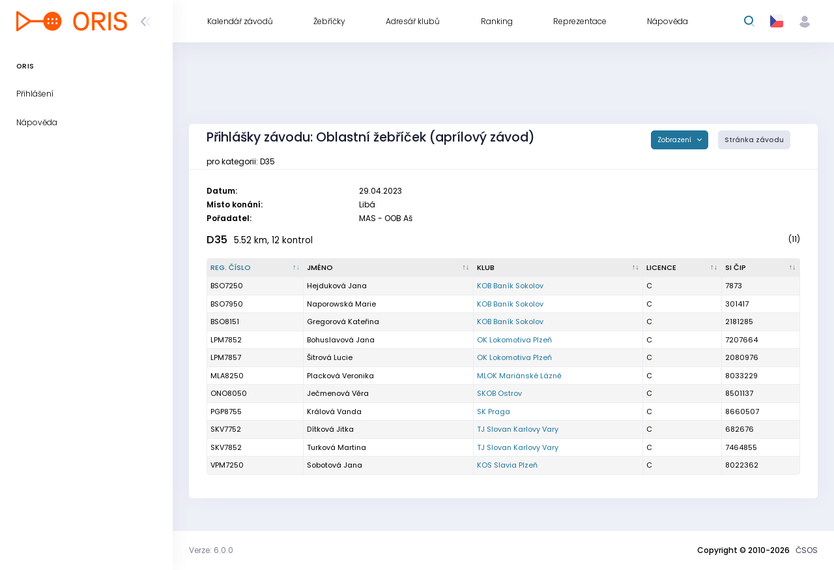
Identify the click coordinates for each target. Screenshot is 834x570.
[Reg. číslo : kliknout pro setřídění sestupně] (255, 268)
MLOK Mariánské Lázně (519, 375)
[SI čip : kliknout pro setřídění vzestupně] (761, 268)
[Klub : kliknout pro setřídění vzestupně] (558, 268)
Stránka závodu (754, 140)
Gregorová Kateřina (343, 321)
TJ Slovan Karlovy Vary (517, 429)
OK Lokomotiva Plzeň (514, 340)
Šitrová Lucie (329, 357)
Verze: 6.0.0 (211, 550)
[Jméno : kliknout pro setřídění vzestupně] (388, 268)
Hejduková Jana (337, 285)
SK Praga (493, 411)
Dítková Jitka (330, 429)
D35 (217, 239)
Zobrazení (675, 140)
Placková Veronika (340, 375)
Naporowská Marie (341, 304)
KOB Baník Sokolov (510, 285)
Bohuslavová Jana (341, 340)
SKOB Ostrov (499, 393)
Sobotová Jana (334, 465)
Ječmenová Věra (338, 393)
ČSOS (807, 550)
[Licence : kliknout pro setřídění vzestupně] (682, 268)
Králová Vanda (334, 411)
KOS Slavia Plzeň (507, 465)
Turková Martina (336, 447)
